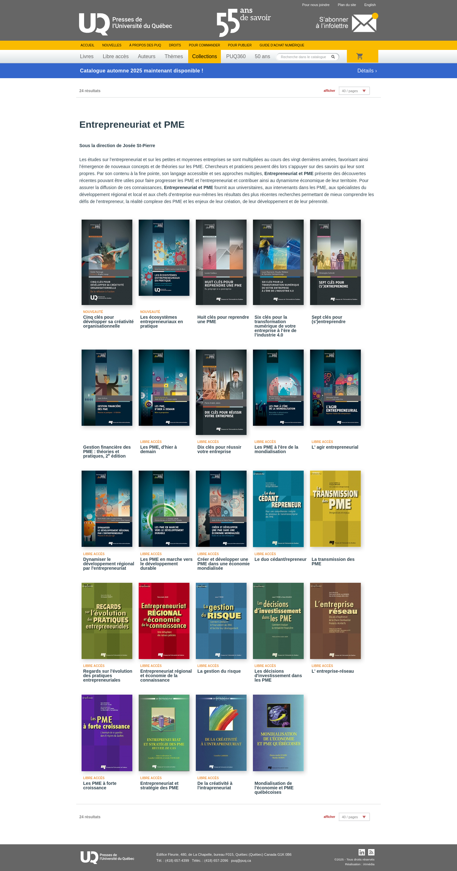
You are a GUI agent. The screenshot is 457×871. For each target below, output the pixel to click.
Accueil (87, 45)
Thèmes (174, 56)
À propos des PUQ (145, 45)
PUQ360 (236, 56)
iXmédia (368, 864)
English (370, 5)
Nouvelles (111, 45)
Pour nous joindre (315, 5)
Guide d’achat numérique (282, 45)
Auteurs (147, 56)
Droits (175, 45)
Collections (204, 56)
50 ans (262, 56)
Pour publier (240, 45)
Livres (87, 56)
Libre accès (116, 56)
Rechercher (335, 57)
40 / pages (350, 91)
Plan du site (347, 5)
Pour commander (204, 45)
